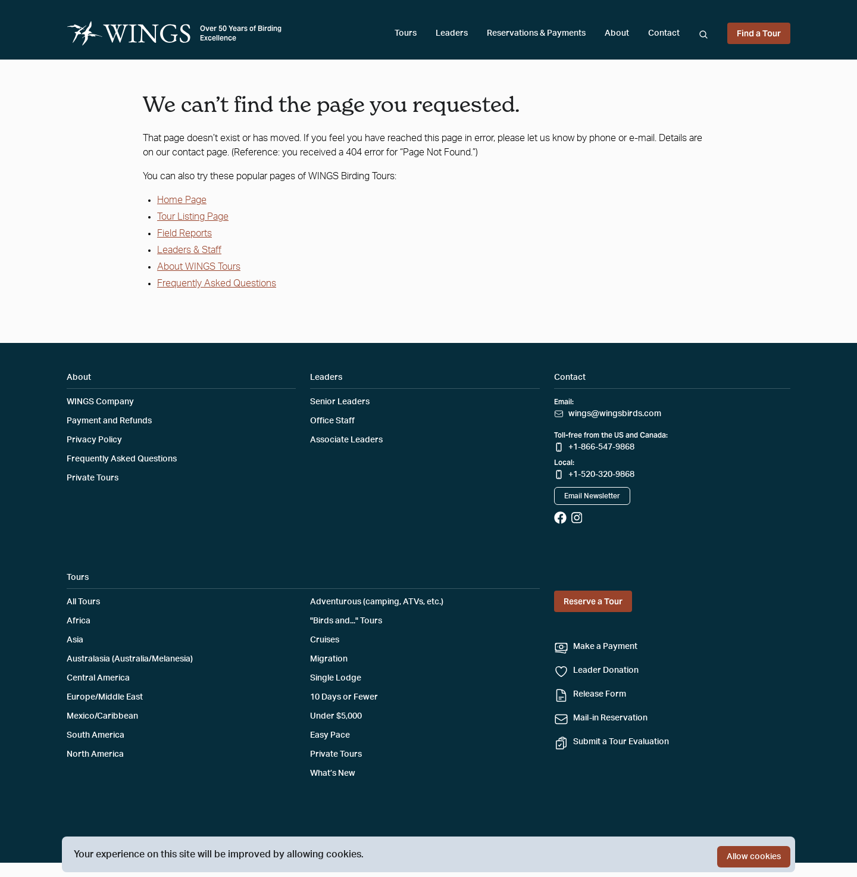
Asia (75, 640)
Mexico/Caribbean (102, 716)
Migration (329, 659)
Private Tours (92, 478)
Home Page (182, 200)
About (617, 33)
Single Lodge (335, 678)
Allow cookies (754, 857)
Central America (98, 678)
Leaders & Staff (189, 250)
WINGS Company (100, 402)
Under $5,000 (336, 716)
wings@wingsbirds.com (614, 414)
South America (95, 735)
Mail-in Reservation (610, 718)
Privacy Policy (94, 440)
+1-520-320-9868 (601, 474)
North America (95, 754)
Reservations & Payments (536, 33)
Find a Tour (759, 33)
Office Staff (332, 421)
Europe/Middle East (105, 697)
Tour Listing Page (193, 216)
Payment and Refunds (109, 421)
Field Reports (184, 233)
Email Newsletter (592, 496)
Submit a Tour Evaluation (621, 742)
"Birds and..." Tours (346, 621)
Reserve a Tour (593, 601)
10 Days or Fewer (344, 697)
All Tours (83, 602)
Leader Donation (606, 670)
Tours (406, 33)
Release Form (599, 694)
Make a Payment (605, 646)
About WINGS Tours (198, 266)
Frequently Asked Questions (216, 283)
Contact (664, 33)
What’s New (332, 773)
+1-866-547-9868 (601, 447)
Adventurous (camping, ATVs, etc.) (376, 602)
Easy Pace (330, 735)
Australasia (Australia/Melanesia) (130, 659)
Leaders (452, 33)
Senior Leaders (340, 402)
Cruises (324, 640)
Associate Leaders (346, 440)
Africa (78, 621)
